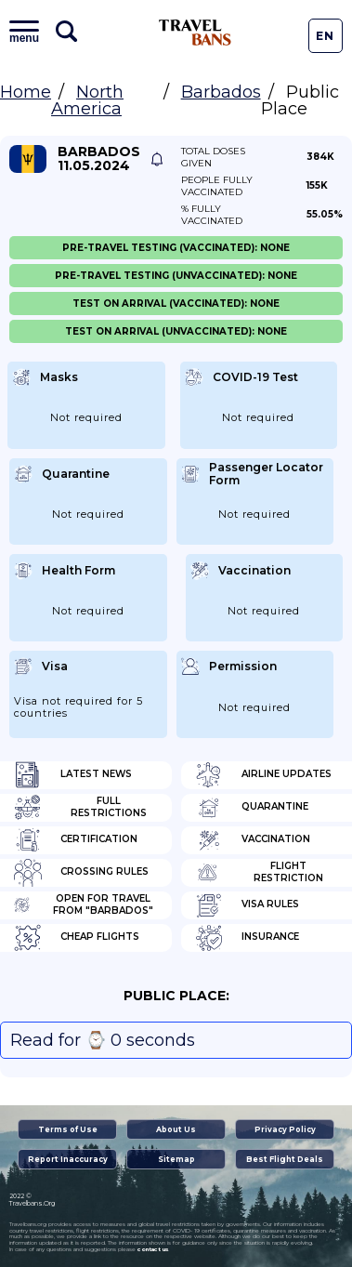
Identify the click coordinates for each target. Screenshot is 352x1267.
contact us (152, 1249)
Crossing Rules (81, 873)
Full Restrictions (80, 808)
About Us (176, 1129)
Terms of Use (68, 1129)
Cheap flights (76, 938)
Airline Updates (263, 775)
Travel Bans (195, 32)
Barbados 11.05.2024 (99, 159)
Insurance (247, 938)
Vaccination (252, 840)
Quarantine (251, 808)
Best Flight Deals (284, 1159)
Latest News (73, 775)
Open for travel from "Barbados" (83, 905)
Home (25, 92)
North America (87, 100)
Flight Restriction (259, 873)
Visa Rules (247, 905)
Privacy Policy (285, 1129)
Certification (75, 840)
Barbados (221, 92)
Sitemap (176, 1159)
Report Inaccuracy (68, 1159)
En (325, 36)
